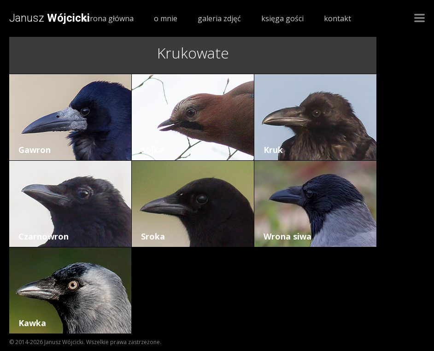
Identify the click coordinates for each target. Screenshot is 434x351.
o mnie (165, 18)
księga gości (282, 18)
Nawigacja (419, 18)
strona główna (108, 18)
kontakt (337, 18)
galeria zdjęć (219, 18)
